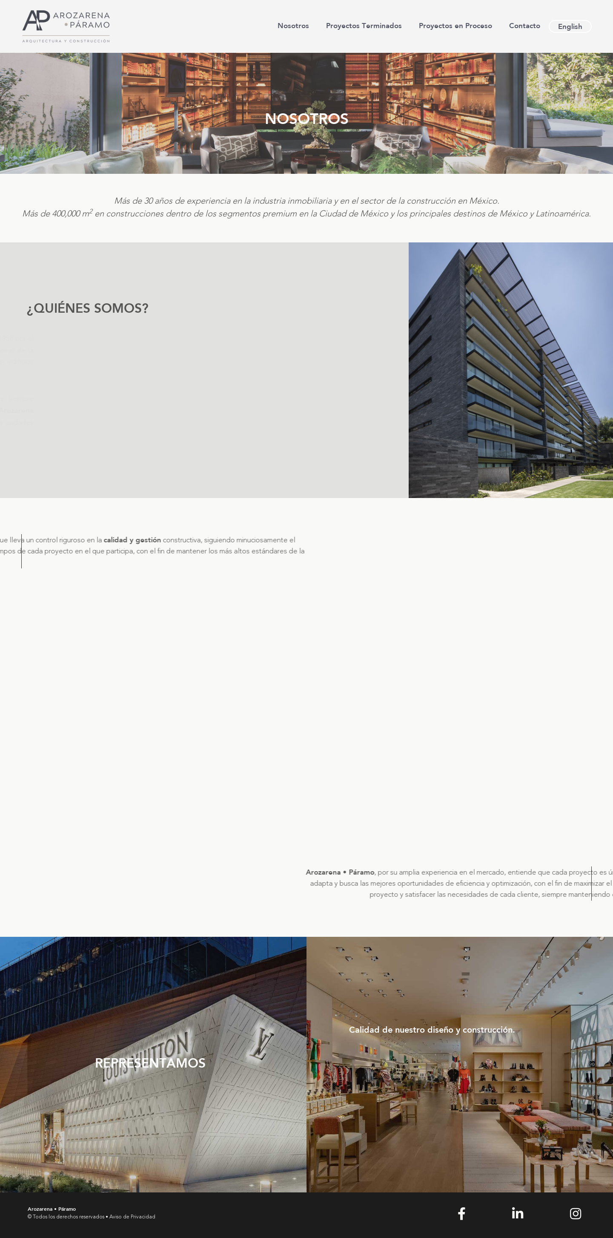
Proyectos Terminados (364, 25)
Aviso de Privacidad (132, 1217)
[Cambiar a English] (570, 26)
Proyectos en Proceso (455, 25)
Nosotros (293, 25)
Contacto (524, 25)
